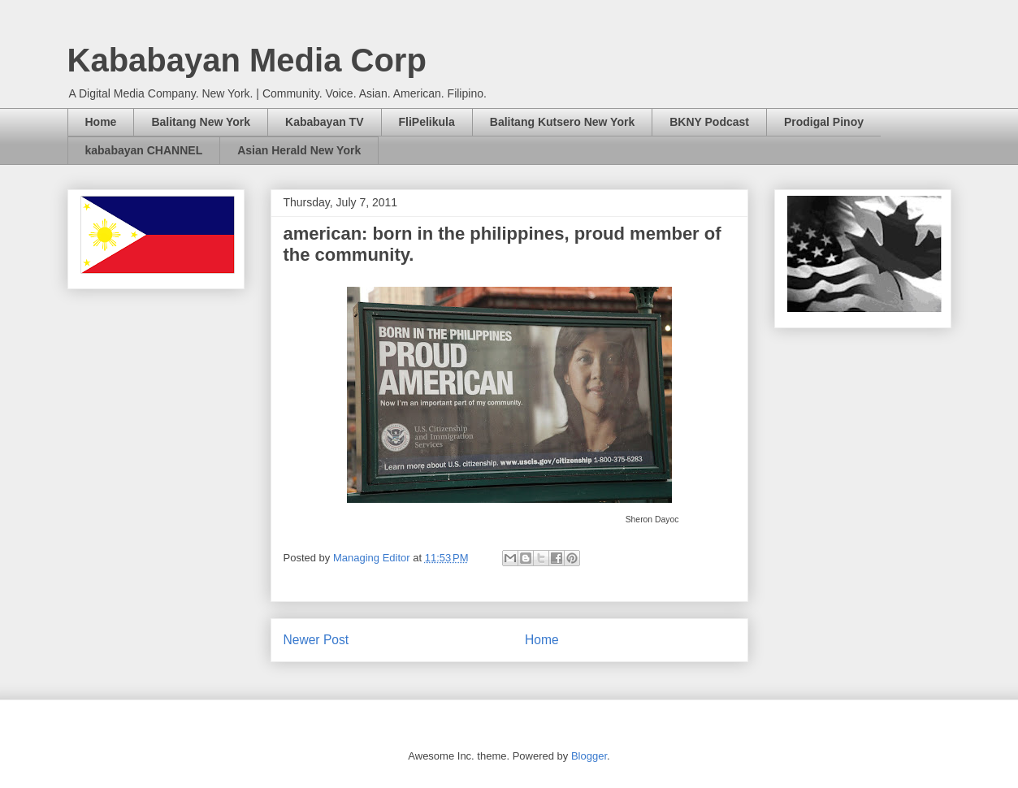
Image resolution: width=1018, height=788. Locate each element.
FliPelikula (427, 121)
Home (101, 121)
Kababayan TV (324, 121)
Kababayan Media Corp (247, 60)
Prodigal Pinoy (824, 121)
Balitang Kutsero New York (562, 121)
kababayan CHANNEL (144, 150)
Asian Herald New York (299, 150)
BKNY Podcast (709, 121)
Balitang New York (200, 121)
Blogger (589, 756)
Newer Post (316, 640)
